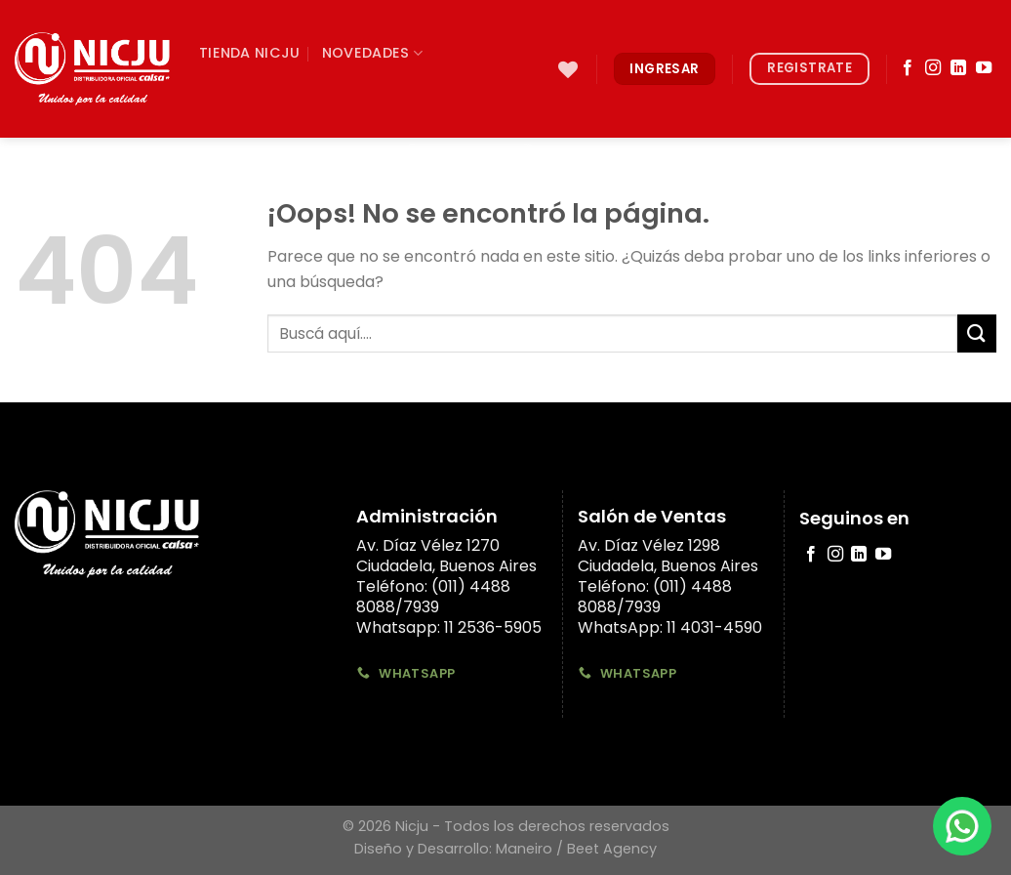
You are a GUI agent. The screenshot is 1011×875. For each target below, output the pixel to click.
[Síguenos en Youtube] (983, 68)
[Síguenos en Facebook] (907, 68)
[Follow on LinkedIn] (958, 68)
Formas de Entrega (286, 159)
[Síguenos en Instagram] (933, 68)
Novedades (372, 52)
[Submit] (522, 160)
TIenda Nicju (249, 52)
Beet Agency (612, 848)
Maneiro (524, 848)
